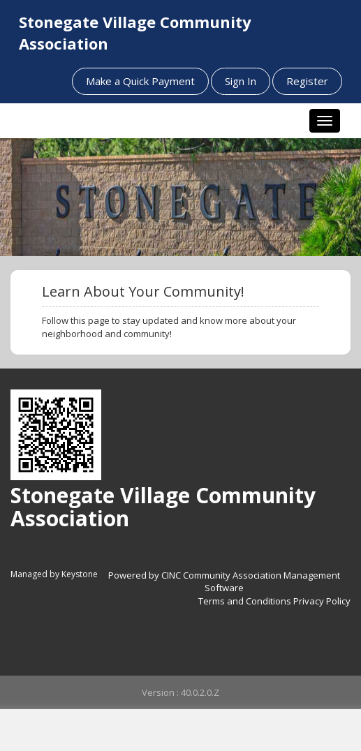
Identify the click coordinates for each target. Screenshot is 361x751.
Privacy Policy (322, 601)
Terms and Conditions (244, 601)
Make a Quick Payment (140, 81)
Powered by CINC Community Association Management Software (224, 582)
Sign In (240, 81)
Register (307, 81)
